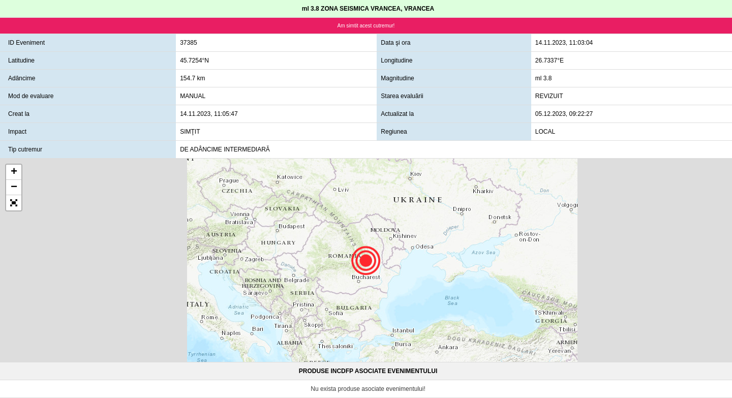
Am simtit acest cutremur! (366, 25)
